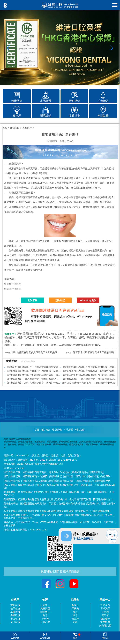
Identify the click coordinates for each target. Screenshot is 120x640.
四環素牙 (105, 618)
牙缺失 (75, 608)
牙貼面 (105, 612)
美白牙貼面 (105, 625)
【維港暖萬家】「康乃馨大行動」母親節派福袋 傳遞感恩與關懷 (39, 378)
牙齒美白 (15, 127)
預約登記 (60, 300)
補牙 (75, 612)
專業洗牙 (27, 127)
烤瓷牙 (75, 618)
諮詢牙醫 (32, 300)
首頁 (36, 429)
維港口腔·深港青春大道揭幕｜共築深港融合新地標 (88, 382)
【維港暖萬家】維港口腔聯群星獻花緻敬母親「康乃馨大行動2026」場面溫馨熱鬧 (49, 375)
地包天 (45, 618)
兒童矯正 (45, 608)
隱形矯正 (45, 612)
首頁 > (6, 127)
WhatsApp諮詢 (88, 300)
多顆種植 (15, 615)
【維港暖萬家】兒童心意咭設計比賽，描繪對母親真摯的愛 (37, 382)
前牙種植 (15, 605)
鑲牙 (75, 615)
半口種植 (15, 618)
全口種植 (15, 622)
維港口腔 (18, 265)
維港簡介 (45, 429)
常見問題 (105, 622)
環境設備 (57, 429)
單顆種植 (15, 612)
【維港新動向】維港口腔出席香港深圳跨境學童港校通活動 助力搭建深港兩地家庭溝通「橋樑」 (56, 367)
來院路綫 (79, 429)
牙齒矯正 (45, 605)
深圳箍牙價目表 (12, 288)
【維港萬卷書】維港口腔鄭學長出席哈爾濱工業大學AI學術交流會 (40, 371)
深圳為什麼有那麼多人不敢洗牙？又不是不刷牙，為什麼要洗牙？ (46, 352)
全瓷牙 (75, 605)
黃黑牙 (105, 615)
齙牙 (45, 615)
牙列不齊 (45, 622)
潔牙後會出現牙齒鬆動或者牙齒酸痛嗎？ (94, 352)
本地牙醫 (68, 429)
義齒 (75, 622)
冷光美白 (105, 605)
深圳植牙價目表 (12, 284)
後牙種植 (15, 608)
